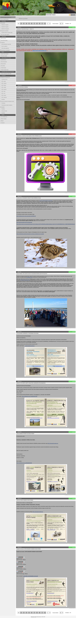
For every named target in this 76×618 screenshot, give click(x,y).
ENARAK (2, 107)
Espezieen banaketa (4, 30)
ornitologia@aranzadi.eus (30, 345)
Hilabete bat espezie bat (5, 77)
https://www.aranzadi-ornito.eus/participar (24, 222)
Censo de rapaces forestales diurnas (7, 101)
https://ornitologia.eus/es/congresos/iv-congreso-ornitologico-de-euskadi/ (30, 233)
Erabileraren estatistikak (5, 50)
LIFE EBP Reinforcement (25, 279)
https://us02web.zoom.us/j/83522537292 (29, 396)
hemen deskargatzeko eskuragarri (46, 200)
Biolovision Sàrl (33, 616)
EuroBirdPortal (29, 277)
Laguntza (2, 42)
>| (44, 23)
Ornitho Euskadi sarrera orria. (5, 17)
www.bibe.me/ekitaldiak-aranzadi (30, 576)
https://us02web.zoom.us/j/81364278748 (24, 462)
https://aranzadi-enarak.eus (39, 50)
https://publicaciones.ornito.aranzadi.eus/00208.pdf (26, 216)
